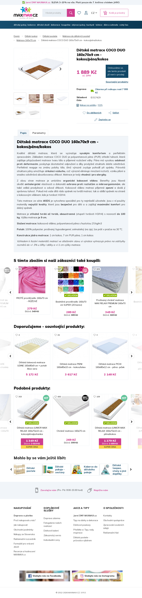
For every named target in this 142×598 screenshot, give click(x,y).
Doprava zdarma (52, 518)
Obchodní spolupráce (113, 520)
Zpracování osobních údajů (113, 526)
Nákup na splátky (88, 105)
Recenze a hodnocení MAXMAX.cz (24, 553)
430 (59, 396)
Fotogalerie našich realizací (53, 524)
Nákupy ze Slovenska (24, 534)
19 (136, 269)
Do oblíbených (94, 112)
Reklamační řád (110, 532)
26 (58, 335)
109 (98, 396)
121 (98, 269)
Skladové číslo (81, 99)
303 (20, 396)
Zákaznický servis (52, 535)
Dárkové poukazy (82, 525)
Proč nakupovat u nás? (25, 520)
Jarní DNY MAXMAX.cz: (38, 2)
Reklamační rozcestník (25, 539)
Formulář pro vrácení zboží (24, 545)
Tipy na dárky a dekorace (85, 520)
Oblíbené (79, 13)
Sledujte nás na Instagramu (99, 576)
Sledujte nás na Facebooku (47, 576)
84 (136, 396)
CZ (93, 12)
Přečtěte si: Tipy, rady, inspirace (83, 531)
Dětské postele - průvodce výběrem (82, 539)
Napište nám (101, 490)
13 (19, 269)
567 (59, 269)
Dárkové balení (51, 530)
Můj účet (86, 13)
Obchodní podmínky (23, 529)
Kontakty (107, 515)
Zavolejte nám (48, 490)
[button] (22, 69)
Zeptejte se (105, 119)
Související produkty (117, 81)
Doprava (81, 89)
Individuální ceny (52, 540)
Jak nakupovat (21, 525)
